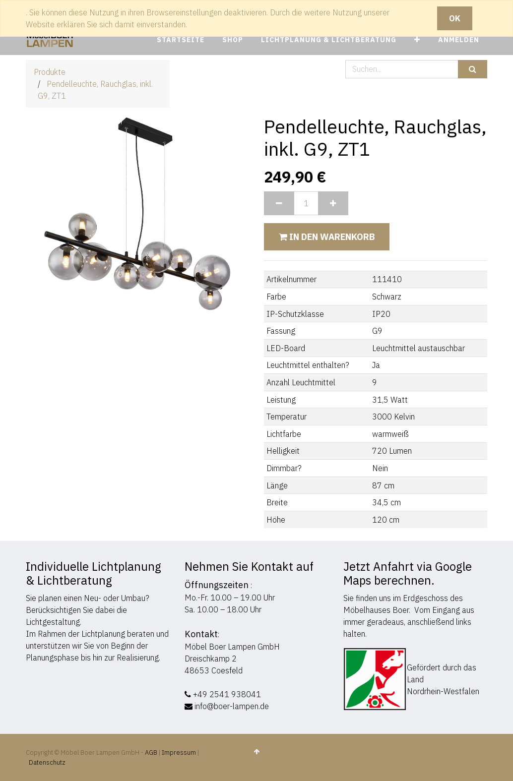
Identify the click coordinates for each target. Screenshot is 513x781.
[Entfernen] (279, 203)
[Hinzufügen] (333, 203)
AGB (152, 752)
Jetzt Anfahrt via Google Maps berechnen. (407, 573)
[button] (417, 40)
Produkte (49, 72)
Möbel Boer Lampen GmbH (232, 647)
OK (454, 18)
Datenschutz (47, 762)
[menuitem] (180, 40)
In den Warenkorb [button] (327, 236)
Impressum (179, 752)
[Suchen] (472, 69)
